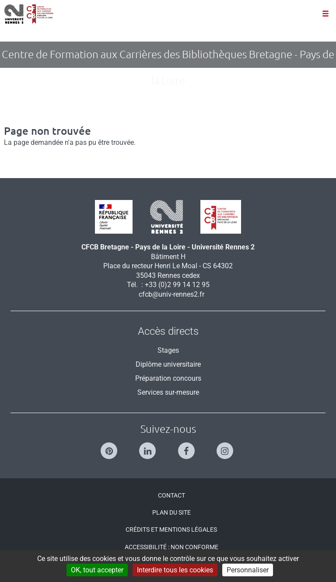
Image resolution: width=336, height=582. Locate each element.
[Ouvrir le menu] (325, 14)
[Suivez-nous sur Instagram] (226, 447)
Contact (171, 495)
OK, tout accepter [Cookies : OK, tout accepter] (97, 570)
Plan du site (171, 512)
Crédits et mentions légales (171, 529)
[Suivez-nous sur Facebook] (187, 447)
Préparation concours (168, 378)
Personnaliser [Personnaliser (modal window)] (248, 570)
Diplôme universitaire (168, 364)
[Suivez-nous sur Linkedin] (148, 447)
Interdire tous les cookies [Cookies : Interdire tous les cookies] (175, 570)
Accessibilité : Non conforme (171, 546)
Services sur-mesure (168, 392)
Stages (168, 350)
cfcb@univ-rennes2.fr (171, 294)
